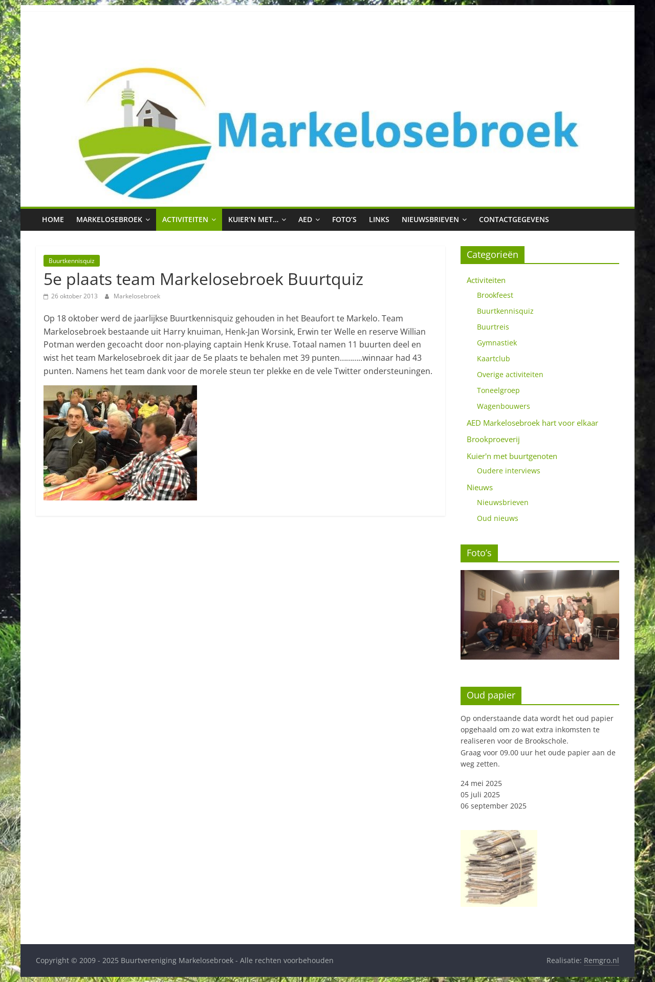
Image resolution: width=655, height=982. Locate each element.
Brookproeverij (493, 439)
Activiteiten (185, 219)
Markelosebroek (109, 219)
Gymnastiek (497, 342)
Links (379, 219)
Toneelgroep (498, 390)
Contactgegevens (514, 219)
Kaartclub (493, 358)
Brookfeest (495, 295)
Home (53, 219)
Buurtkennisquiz (72, 260)
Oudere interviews (508, 470)
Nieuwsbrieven (430, 219)
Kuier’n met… (253, 219)
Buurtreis (493, 327)
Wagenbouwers (503, 406)
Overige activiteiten (510, 374)
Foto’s (344, 219)
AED (305, 219)
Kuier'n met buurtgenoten (512, 456)
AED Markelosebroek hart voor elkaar (532, 423)
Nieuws (480, 487)
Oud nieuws (497, 518)
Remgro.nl (601, 960)
